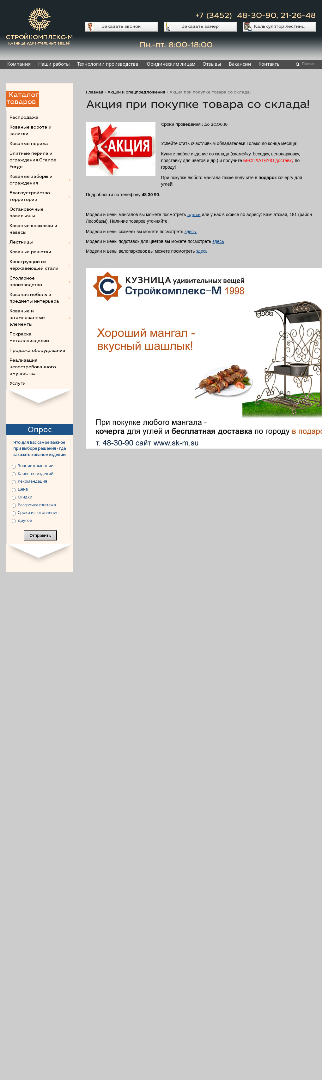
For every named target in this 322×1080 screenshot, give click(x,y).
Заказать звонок (121, 27)
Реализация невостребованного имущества (32, 367)
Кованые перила (28, 144)
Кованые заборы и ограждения (30, 180)
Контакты (269, 64)
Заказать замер (200, 27)
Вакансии (240, 64)
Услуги (17, 384)
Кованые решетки (30, 252)
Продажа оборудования (37, 351)
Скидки (25, 497)
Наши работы (54, 64)
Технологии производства (107, 64)
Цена (23, 489)
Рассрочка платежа (37, 505)
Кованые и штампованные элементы (27, 318)
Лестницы (21, 242)
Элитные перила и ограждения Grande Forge (32, 160)
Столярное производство (25, 281)
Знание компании (35, 465)
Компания (19, 64)
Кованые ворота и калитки (30, 130)
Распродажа (24, 118)
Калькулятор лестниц (279, 27)
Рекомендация (32, 481)
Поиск (308, 64)
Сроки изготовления (38, 512)
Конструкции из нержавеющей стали (33, 265)
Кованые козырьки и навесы (33, 229)
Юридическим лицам (170, 64)
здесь (194, 215)
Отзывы (212, 64)
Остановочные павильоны (26, 213)
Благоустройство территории (29, 196)
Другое (25, 520)
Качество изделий (35, 473)
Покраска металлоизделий (29, 337)
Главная (94, 93)
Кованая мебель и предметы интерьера (34, 298)
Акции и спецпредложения (136, 93)
